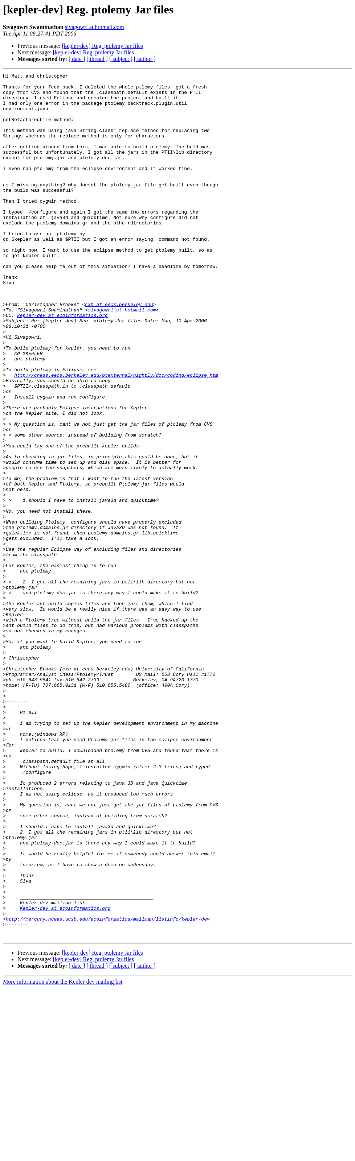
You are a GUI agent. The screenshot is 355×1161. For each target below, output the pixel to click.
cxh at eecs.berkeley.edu (119, 351)
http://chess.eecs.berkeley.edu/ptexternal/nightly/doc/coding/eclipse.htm (116, 436)
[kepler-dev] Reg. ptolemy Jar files (102, 46)
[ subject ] (120, 59)
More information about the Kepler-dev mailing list (62, 1155)
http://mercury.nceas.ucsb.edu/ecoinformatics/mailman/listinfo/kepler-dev (108, 1088)
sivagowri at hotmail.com (94, 27)
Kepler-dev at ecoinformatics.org (65, 1075)
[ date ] (77, 59)
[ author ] (145, 59)
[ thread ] (97, 59)
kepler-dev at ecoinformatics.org (62, 364)
